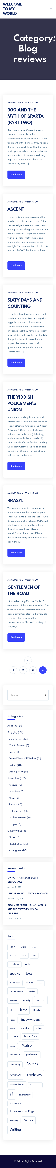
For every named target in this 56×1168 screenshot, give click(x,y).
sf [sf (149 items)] (11, 1094)
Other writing (14, 831)
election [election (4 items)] (32, 991)
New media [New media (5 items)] (15, 1055)
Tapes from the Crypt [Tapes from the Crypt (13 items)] (22, 1111)
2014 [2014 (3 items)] (34, 947)
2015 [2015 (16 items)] (13, 955)
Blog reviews (16, 739)
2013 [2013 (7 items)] (23, 947)
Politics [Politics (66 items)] (32, 1064)
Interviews (14, 791)
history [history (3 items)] (12, 1028)
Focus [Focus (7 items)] (12, 1020)
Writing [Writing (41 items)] (15, 1129)
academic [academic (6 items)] (14, 964)
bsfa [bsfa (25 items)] (29, 974)
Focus (12, 752)
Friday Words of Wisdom (22, 758)
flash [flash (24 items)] (36, 1010)
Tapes (13, 824)
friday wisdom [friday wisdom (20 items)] (30, 1019)
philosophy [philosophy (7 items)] (15, 1065)
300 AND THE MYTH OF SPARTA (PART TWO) (25, 116)
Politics (12, 765)
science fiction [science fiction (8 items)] (17, 1085)
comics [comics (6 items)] (29, 983)
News (12, 798)
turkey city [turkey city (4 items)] (14, 1120)
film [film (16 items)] (12, 1010)
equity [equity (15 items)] (26, 1000)
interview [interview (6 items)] (25, 1028)
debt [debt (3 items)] (40, 983)
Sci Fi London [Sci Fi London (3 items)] (35, 1085)
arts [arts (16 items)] (27, 964)
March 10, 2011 (32, 103)
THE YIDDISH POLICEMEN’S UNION (21, 403)
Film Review (16, 811)
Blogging (12, 732)
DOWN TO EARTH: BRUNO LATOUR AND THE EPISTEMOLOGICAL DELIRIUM (26, 909)
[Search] (44, 695)
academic (13, 726)
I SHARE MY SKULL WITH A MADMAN (27, 893)
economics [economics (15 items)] (16, 991)
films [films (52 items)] (23, 1010)
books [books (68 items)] (15, 974)
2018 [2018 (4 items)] (34, 956)
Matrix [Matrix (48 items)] (27, 1045)
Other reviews (18, 817)
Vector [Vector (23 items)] (28, 1120)
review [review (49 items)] (15, 1075)
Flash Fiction (15, 844)
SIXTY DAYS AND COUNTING (25, 303)
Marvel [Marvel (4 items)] (13, 1046)
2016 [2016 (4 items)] (24, 956)
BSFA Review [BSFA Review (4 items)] (15, 983)
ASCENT (15, 209)
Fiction (12, 837)
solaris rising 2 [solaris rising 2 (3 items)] (15, 1103)
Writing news (16, 772)
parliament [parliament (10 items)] (32, 1055)
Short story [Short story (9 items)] (24, 1095)
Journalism (13, 778)
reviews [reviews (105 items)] (34, 1075)
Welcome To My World (12, 9)
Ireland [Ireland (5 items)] (39, 1028)
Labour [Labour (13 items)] (14, 1036)
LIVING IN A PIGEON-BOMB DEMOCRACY (22, 880)
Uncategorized (15, 850)
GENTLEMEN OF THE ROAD (23, 590)
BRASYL (15, 501)
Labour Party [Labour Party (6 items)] (30, 1036)
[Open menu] (51, 9)
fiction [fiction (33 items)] (40, 1000)
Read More (16, 175)
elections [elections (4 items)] (13, 1001)
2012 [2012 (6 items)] (12, 947)
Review (13, 804)
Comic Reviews (17, 745)
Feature (13, 785)
